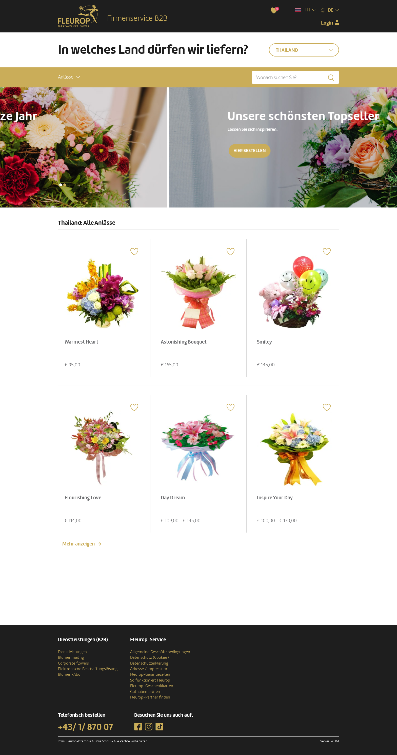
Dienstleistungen (72, 652)
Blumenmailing (71, 657)
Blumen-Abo (69, 674)
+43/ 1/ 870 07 (85, 727)
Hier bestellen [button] (49, 150)
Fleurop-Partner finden (150, 697)
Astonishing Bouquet (184, 342)
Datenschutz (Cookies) (149, 657)
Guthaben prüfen (145, 691)
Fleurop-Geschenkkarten (151, 686)
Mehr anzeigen (78, 544)
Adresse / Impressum (148, 669)
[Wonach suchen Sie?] (295, 77)
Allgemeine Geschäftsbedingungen (160, 652)
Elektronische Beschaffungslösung (87, 669)
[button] (69, 77)
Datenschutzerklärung (149, 663)
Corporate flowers (73, 663)
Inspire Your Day (275, 498)
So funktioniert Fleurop (150, 680)
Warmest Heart (81, 342)
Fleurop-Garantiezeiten (150, 674)
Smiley (264, 342)
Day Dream (173, 498)
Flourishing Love (83, 498)
